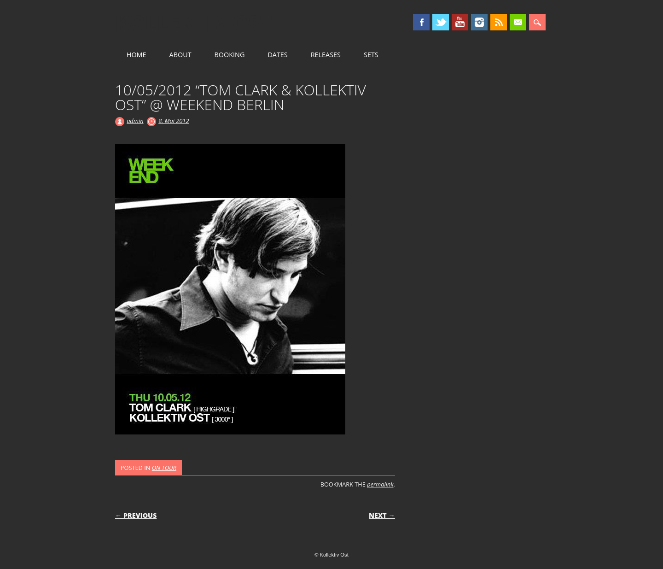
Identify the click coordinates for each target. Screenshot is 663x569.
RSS (498, 22)
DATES (277, 54)
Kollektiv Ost (193, 22)
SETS (371, 54)
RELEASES (326, 54)
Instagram (479, 22)
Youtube (460, 22)
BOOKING (230, 54)
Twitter (440, 22)
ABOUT (180, 54)
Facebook (421, 22)
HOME (136, 54)
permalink (380, 484)
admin (135, 121)
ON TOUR (164, 467)
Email (518, 22)
